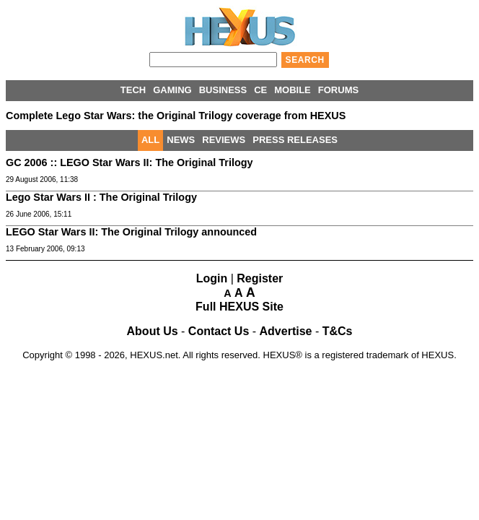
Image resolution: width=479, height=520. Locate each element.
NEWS (181, 139)
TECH (133, 89)
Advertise (286, 331)
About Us (152, 331)
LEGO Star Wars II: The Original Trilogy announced (131, 232)
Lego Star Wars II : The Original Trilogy (101, 197)
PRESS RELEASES (295, 139)
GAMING (172, 89)
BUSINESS (223, 89)
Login (212, 278)
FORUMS (338, 89)
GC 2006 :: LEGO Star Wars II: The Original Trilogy (129, 162)
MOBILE (292, 89)
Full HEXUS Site (239, 306)
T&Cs (337, 331)
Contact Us (218, 331)
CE (260, 89)
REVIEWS (223, 139)
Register (260, 278)
